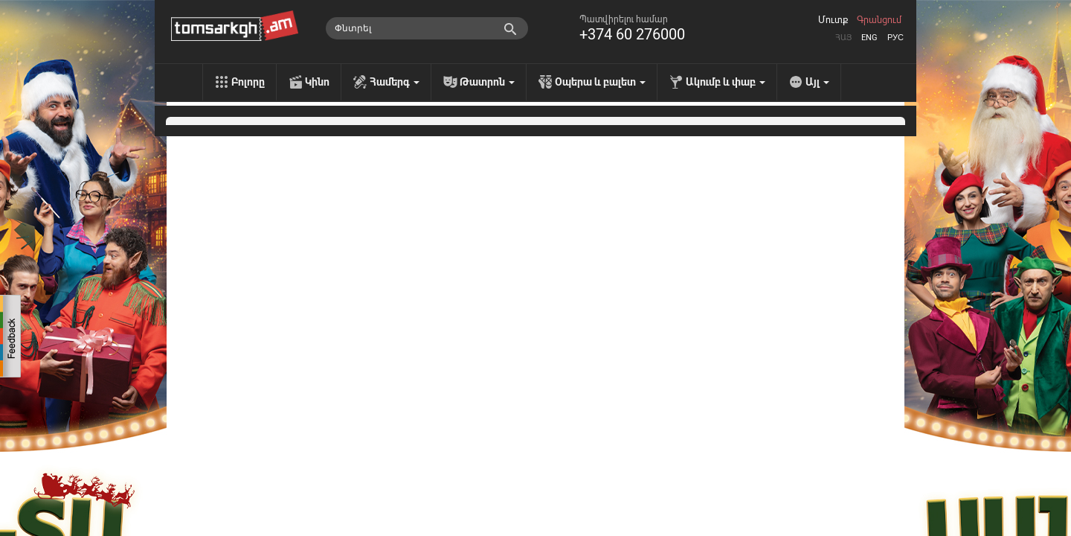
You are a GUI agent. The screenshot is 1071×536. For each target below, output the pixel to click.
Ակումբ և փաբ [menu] (725, 82)
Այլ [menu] (817, 82)
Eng (869, 37)
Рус (895, 37)
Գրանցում (879, 20)
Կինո (317, 82)
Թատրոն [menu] (487, 82)
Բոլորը (248, 82)
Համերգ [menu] (394, 82)
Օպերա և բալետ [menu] (600, 82)
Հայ (843, 37)
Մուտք (833, 20)
